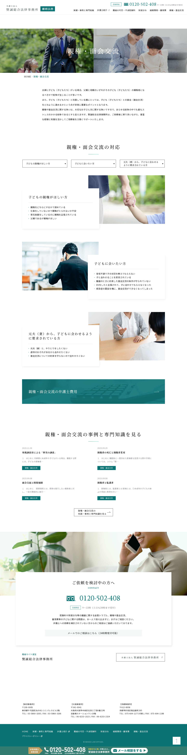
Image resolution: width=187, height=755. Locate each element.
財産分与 (143, 10)
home (27, 76)
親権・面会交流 (176, 10)
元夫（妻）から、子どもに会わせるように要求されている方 (140, 163)
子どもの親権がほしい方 (38, 163)
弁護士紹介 (102, 10)
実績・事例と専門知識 (84, 10)
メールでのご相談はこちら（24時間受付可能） (93, 633)
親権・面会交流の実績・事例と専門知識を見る (92, 512)
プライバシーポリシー (31, 736)
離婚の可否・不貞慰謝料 (124, 10)
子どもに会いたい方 (84, 163)
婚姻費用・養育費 (158, 10)
